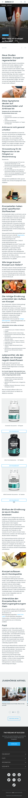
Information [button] (6, 762)
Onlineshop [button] (6, 754)
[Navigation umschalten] (2, 2)
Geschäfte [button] (5, 766)
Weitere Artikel (14, 718)
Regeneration (21, 235)
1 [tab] (12, 712)
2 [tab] (15, 712)
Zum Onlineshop (14, 431)
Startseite (4, 5)
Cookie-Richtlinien (18, 792)
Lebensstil (9, 5)
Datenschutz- (9, 792)
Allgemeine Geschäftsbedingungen (14, 795)
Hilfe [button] (3, 758)
